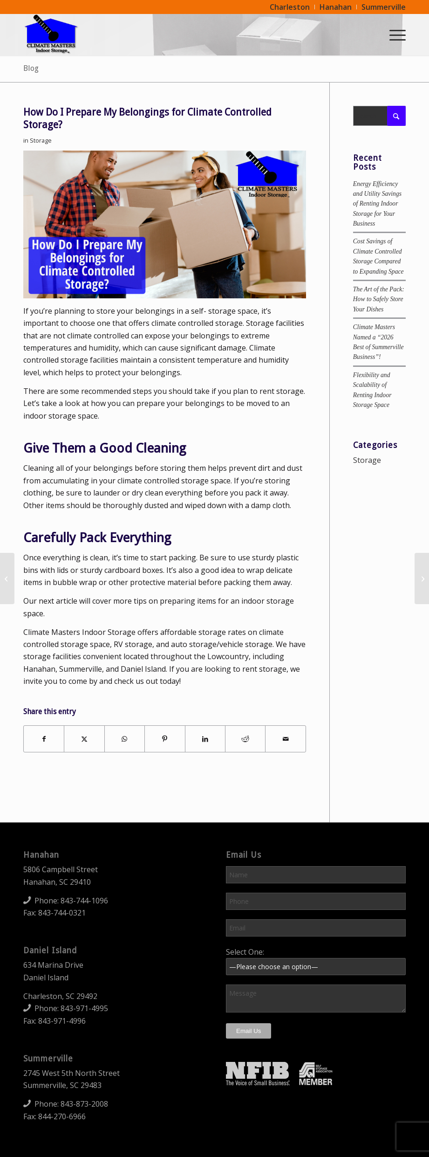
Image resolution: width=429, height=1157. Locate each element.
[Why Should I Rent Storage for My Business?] (7, 578)
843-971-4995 (84, 1008)
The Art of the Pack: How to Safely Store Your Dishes (378, 299)
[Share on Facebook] (44, 739)
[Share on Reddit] (245, 739)
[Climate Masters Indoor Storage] (51, 34)
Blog (31, 68)
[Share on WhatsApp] (124, 739)
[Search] (379, 116)
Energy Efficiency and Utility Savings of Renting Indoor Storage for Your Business (377, 203)
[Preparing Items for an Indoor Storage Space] (422, 578)
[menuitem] (290, 7)
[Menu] (393, 34)
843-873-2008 (84, 1104)
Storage (41, 140)
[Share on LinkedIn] (205, 739)
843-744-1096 (84, 900)
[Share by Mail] (285, 739)
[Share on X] (84, 739)
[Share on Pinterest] (164, 739)
